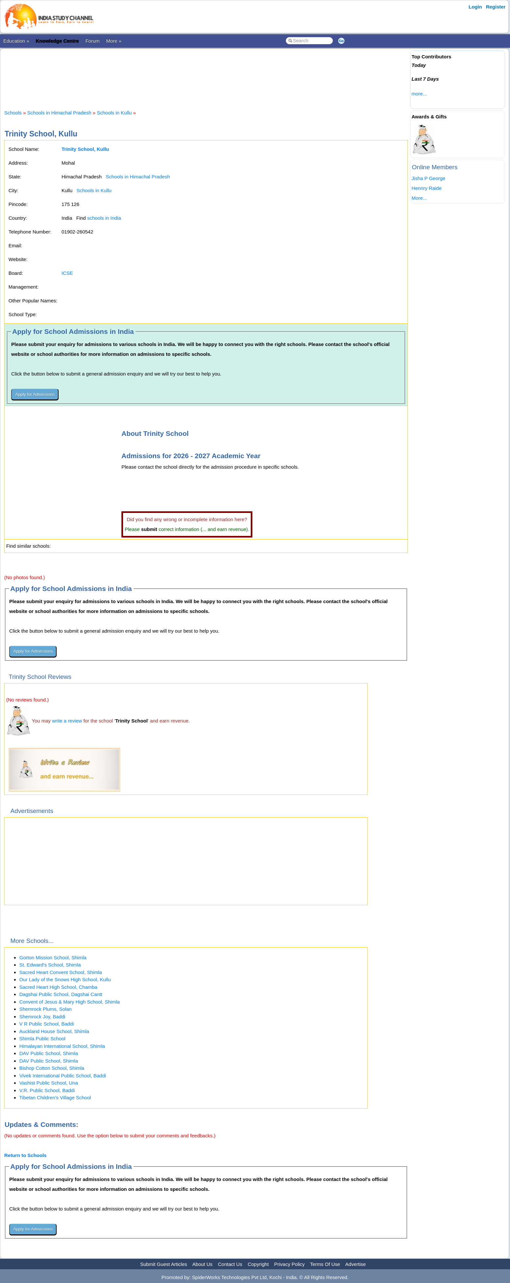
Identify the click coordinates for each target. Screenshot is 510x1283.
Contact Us (230, 1264)
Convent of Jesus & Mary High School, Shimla (69, 1002)
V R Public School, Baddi (46, 1024)
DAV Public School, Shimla (48, 1053)
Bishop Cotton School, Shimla (51, 1068)
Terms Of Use (325, 1264)
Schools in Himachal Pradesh (59, 112)
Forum (92, 41)
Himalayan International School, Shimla (62, 1046)
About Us (202, 1264)
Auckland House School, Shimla (54, 1031)
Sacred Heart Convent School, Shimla (60, 972)
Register (495, 7)
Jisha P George (428, 178)
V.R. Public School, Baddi (47, 1090)
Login (475, 7)
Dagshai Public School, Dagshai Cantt (60, 994)
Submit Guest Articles (163, 1264)
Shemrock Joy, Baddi (42, 1016)
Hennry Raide (426, 188)
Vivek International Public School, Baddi (62, 1075)
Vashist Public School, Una (48, 1083)
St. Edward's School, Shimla (50, 964)
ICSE (67, 273)
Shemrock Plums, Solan (45, 1009)
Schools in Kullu (114, 112)
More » (113, 41)
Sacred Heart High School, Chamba (58, 987)
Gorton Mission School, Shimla (52, 957)
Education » (16, 41)
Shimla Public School (42, 1038)
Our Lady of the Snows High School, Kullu (65, 979)
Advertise (355, 1264)
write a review (67, 720)
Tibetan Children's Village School (55, 1097)
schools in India (104, 218)
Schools (13, 112)
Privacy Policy (289, 1264)
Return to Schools (25, 1155)
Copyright (258, 1264)
